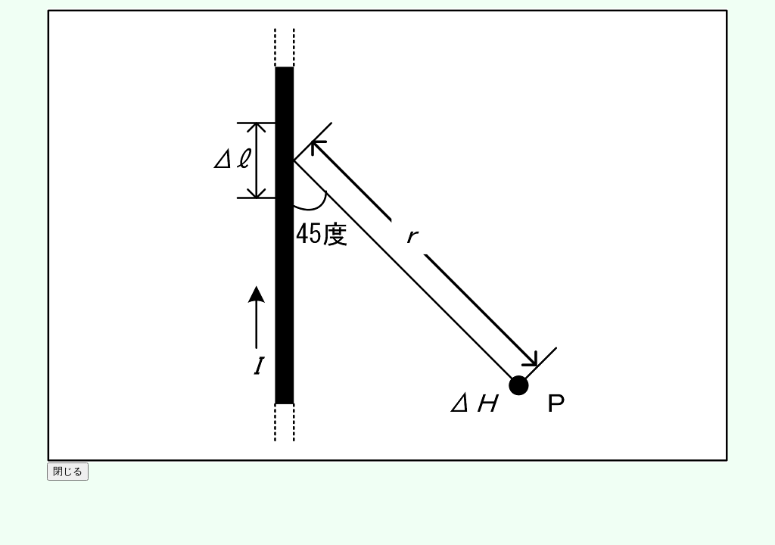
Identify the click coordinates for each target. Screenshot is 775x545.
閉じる (67, 471)
